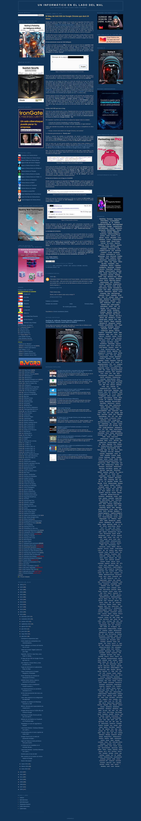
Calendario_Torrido (110, 381)
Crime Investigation (29, 487)
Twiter (116, 729)
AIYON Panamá (25, 319)
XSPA (119, 505)
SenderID (101, 492)
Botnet (120, 368)
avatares (112, 485)
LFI (105, 481)
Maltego (101, 574)
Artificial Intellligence (115, 667)
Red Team (27, 472)
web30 (115, 524)
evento (116, 453)
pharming (120, 658)
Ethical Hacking (28, 351)
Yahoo (109, 396)
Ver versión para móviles (69, 306)
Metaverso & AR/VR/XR (30, 394)
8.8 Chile (23, 297)
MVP (99, 464)
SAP (110, 602)
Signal (119, 604)
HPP (116, 570)
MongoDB (101, 552)
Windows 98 (113, 734)
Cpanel (108, 587)
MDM (100, 531)
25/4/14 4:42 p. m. (56, 287)
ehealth (116, 459)
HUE (113, 624)
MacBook (105, 472)
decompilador (102, 652)
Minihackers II (28, 375)
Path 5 (100, 412)
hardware (111, 278)
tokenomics (108, 291)
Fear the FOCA (24, 329)
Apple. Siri (100, 667)
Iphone (101, 237)
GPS (107, 308)
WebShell (120, 732)
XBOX (120, 397)
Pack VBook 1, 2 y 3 (24, 349)
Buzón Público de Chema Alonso (30, 160)
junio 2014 (24, 631)
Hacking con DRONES (30, 485)
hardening (103, 234)
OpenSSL (111, 472)
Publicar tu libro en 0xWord (25, 290)
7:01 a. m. (70, 263)
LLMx (100, 699)
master (107, 487)
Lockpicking (104, 630)
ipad (101, 286)
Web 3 (115, 732)
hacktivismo (118, 375)
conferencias (117, 226)
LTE (111, 595)
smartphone (102, 351)
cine (114, 364)
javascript (118, 321)
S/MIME (100, 537)
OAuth (108, 436)
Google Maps (109, 515)
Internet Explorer (110, 271)
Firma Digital (117, 399)
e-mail (110, 252)
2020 (21, 599)
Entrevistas (111, 249)
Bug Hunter (28, 370)
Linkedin (100, 390)
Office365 (119, 414)
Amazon (117, 327)
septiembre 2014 (26, 624)
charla (108, 369)
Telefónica (118, 228)
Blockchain (111, 267)
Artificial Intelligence (114, 234)
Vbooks (113, 474)
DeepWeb (107, 455)
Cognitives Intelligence (116, 513)
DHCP (119, 587)
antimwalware (118, 647)
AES (118, 563)
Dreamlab (23, 300)
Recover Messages (107, 517)
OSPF (113, 710)
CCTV (108, 585)
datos (118, 373)
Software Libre (105, 304)
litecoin (118, 561)
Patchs (116, 552)
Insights (106, 691)
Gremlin (116, 515)
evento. (114, 744)
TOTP (111, 366)
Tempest (100, 459)
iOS (113, 250)
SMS (101, 302)
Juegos (100, 289)
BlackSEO (101, 381)
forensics (100, 392)
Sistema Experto (104, 723)
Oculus (99, 712)
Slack (105, 606)
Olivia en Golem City (31, 383)
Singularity (100, 606)
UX (121, 537)
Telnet (112, 729)
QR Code (113, 535)
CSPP (109, 420)
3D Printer (115, 425)
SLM (121, 464)
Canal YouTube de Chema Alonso (30, 197)
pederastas (103, 658)
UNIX (118, 537)
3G (105, 399)
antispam (111, 409)
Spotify (115, 397)
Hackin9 (120, 570)
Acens (105, 565)
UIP (105, 730)
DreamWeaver (117, 677)
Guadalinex (118, 686)
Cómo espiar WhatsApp (63, 408)
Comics (108, 239)
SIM (100, 444)
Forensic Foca (101, 463)
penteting (117, 615)
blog (108, 293)
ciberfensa (117, 649)
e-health (111, 459)
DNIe (100, 427)
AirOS (107, 663)
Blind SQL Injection (115, 280)
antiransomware (104, 438)
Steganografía (103, 518)
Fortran (100, 682)
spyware (116, 468)
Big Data (26, 396)
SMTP (104, 503)
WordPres (107, 738)
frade (99, 747)
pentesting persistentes (112, 658)
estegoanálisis (109, 453)
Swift (119, 641)
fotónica (110, 580)
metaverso (102, 334)
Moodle (114, 533)
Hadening (108, 688)
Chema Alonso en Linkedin (27, 188)
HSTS (110, 502)
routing (100, 583)
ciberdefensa (107, 522)
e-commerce (112, 418)
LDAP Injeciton (119, 697)
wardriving (109, 524)
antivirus (118, 403)
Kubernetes (27, 415)
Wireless (111, 316)
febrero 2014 (25, 766)
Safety (117, 721)
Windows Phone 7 (108, 736)
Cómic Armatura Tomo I (30, 470)
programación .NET (105, 388)
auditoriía (103, 740)
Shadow (114, 604)
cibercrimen (103, 275)
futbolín (120, 747)
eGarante (102, 561)
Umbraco (112, 730)
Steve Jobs (111, 451)
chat (121, 390)
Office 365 (119, 422)
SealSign (118, 457)
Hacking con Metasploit (30, 476)
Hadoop (115, 502)
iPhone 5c (106, 656)
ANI (114, 662)
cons (119, 301)
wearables (115, 660)
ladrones (113, 561)
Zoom (106, 559)
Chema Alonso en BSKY (26, 182)
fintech (110, 745)
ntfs (115, 755)
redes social (108, 762)
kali (106, 317)
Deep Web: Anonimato (30, 506)
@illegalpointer (54, 258)
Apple (108, 241)
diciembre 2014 (25, 616)
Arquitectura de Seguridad (32, 387)
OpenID (99, 714)
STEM (106, 721)
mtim (112, 755)
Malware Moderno (29, 420)
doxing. (106, 742)
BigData (101, 271)
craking (111, 740)
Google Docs (102, 686)
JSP (107, 550)
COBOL (99, 621)
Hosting (99, 572)
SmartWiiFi (106, 725)
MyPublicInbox (24, 800)
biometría (119, 338)
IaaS (119, 626)
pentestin (107, 541)
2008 (21, 784)
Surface (114, 641)
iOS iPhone (114, 751)
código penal (118, 650)
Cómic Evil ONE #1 (29, 465)
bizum (112, 649)
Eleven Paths (116, 241)
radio (107, 334)
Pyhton (109, 576)
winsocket (117, 766)
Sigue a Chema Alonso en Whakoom (31, 168)
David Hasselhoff (111, 448)
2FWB (120, 509)
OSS (117, 710)
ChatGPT (104, 252)
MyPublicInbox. (101, 708)
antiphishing (105, 423)
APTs (121, 563)
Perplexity (119, 381)
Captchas (110, 399)
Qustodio (116, 636)
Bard (105, 392)
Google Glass (101, 570)
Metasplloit (105, 704)
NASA (121, 708)
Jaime (51, 276)
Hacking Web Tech (29, 500)
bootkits (105, 539)
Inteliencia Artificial (117, 691)
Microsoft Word (107, 533)
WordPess (101, 738)
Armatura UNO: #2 (30, 450)
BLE (120, 425)
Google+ (112, 548)
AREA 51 (23, 313)
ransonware (102, 762)
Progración (107, 716)
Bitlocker (119, 526)
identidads (111, 753)
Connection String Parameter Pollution (108, 461)
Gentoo (120, 591)
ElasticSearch (101, 678)
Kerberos (111, 550)
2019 (21, 602)
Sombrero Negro (28, 416)
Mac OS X (119, 316)
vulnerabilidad (114, 583)
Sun (99, 423)
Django (119, 589)
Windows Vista (112, 276)
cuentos (115, 423)
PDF (120, 351)
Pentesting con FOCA (30, 523)
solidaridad (104, 660)
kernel (107, 433)
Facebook (116, 252)
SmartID (114, 492)
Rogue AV (113, 637)
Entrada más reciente (52, 303)
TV (109, 474)
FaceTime (106, 548)
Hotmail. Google (101, 690)
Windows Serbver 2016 (117, 645)
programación (117, 284)
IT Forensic (24, 307)
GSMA (108, 463)
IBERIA (112, 690)
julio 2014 (24, 629)
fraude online (103, 319)
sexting (112, 433)
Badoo (108, 669)
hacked (118, 323)
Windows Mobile (112, 483)
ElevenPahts (117, 470)
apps (118, 349)
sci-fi (110, 425)
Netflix (104, 436)
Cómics (102, 254)
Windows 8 (111, 317)
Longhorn (110, 630)
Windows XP (103, 323)
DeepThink (113, 589)
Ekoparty (23, 303)
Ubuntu (101, 317)
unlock (108, 766)
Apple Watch (111, 565)
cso (113, 522)
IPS (109, 626)
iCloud (114, 539)
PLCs (113, 490)
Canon (103, 621)
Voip (114, 373)
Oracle (102, 314)
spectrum (117, 764)
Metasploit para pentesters (33, 543)
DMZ (116, 479)
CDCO (102, 528)
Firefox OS (119, 680)
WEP (103, 645)
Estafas (119, 256)
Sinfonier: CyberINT (29, 502)
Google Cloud (116, 420)
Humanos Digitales (112, 442)
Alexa (118, 379)
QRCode (117, 600)
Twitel (120, 392)
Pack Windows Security (25, 338)
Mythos (105, 598)
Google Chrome (77, 265)
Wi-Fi (115, 505)
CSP (100, 673)
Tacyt (120, 334)
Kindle (106, 697)
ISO (118, 690)
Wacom (103, 732)
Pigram (101, 554)
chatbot (117, 362)
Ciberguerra (28, 385)
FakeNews (113, 360)
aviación (110, 610)
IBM (104, 384)
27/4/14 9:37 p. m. (56, 297)
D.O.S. (110, 440)
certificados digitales (116, 431)
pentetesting (102, 758)
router (121, 582)
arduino (101, 405)
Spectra (119, 245)
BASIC (100, 511)
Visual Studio (109, 466)
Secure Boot (103, 604)
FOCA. (109, 680)
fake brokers (109, 654)
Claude (107, 360)
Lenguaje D (105, 699)
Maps (116, 550)
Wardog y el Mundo (29, 536)
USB (112, 412)
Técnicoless (108, 332)
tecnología (100, 435)
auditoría (59, 265)
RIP (110, 717)
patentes (105, 498)
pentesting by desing (116, 541)
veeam (112, 766)
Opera (120, 450)
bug (110, 261)
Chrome (65, 265)
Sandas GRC (102, 555)
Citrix (115, 325)
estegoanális (103, 654)
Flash (108, 623)
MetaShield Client (112, 531)
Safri (121, 721)
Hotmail (100, 397)
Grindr (113, 686)
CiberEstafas (27, 418)
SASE (104, 719)
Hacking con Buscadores (30, 562)
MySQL (109, 310)
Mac (104, 369)
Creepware (113, 587)
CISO (105, 435)
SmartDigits (118, 723)
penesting (100, 757)
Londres (105, 701)
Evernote (104, 623)
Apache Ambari (113, 663)
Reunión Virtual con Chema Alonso (30, 158)
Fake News (110, 342)
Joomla (101, 401)
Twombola (100, 730)
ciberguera (106, 611)
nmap (100, 498)
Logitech (100, 701)
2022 (21, 594)
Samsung (109, 503)
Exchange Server (103, 394)
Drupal (99, 515)
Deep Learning (112, 273)
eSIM (120, 652)
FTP (120, 461)
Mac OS (104, 703)
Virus (114, 444)
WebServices (107, 608)
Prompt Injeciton (114, 716)
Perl (121, 552)
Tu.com (114, 394)
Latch (108, 235)
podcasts (101, 295)
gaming (111, 330)
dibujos (119, 355)
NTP (110, 598)
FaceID (118, 528)
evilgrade (115, 613)
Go (103, 515)
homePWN (101, 656)
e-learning (104, 613)
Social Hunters (28, 413)
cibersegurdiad (108, 650)
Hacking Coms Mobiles (30, 556)
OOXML (116, 342)
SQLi (107, 386)
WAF (118, 474)
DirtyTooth (104, 414)
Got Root (26, 498)
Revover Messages (117, 717)
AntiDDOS (111, 477)
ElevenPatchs (108, 678)
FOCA (107, 245)
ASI (100, 663)
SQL (101, 578)
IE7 (102, 481)
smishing (107, 764)
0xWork (99, 662)
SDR (120, 576)
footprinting (101, 368)
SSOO (118, 639)
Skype (111, 429)
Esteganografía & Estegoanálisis (33, 521)
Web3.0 (106, 557)
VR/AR (104, 383)
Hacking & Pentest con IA (32, 379)
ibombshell (101, 487)
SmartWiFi (115, 392)
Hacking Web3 (28, 400)
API (108, 383)
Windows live (112, 520)
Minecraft (115, 704)
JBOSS (100, 595)
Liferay (110, 699)
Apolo (111, 619)
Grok (106, 570)
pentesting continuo (103, 509)
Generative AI (117, 288)
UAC (113, 338)
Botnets (109, 351)
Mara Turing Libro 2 (29, 426)
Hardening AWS (28, 402)
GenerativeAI (112, 260)
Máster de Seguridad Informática (64, 25)
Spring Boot (27, 459)
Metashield (108, 401)
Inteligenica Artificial (112, 693)
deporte (109, 507)
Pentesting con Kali (30, 345)
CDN (112, 585)
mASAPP (102, 541)
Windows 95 (110, 578)
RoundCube (102, 639)
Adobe (105, 477)
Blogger (117, 412)
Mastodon (110, 481)
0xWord (22, 797)
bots (115, 355)
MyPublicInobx (118, 632)
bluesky (107, 740)
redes (107, 258)
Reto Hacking (114, 247)
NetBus (100, 710)
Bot (100, 500)
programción (111, 760)
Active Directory (111, 379)
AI (109, 222)
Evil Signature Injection (117, 678)
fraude (105, 273)
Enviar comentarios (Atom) (61, 311)
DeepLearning (116, 377)
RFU (103, 717)
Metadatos (103, 249)
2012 (21, 774)
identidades (105, 753)
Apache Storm (106, 665)
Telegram (116, 329)
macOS (102, 377)
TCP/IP (105, 483)
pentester (108, 371)
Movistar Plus (106, 362)
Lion (100, 490)
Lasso (111, 572)
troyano (114, 388)
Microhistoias (111, 632)
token (108, 345)
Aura (107, 256)
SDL (108, 639)
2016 (21, 609)
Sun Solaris (102, 431)
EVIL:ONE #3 (28, 435)
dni (119, 578)
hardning (120, 749)
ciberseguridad (117, 224)
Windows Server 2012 (30, 545)
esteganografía (104, 356)
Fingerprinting (116, 239)
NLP (103, 634)
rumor (114, 762)
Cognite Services (107, 567)
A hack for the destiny (30, 483)
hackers (113, 235)
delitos (99, 524)
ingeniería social (103, 425)
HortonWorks (118, 624)
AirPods (105, 526)
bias (116, 416)
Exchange (105, 591)
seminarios (113, 543)
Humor (119, 230)
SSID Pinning (101, 721)
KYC (99, 697)
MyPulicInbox (115, 708)
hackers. (104, 749)
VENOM (120, 730)
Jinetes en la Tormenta (30, 429)
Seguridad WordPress (30, 497)
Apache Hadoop (111, 526)
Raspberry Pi (27, 437)
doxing (101, 418)
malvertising (100, 563)
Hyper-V (110, 593)
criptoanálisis (101, 433)
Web (112, 732)
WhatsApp (101, 256)
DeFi (121, 440)
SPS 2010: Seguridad (29, 567)
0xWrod (104, 662)
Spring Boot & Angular (30, 467)
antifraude (111, 559)
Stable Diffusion (118, 503)
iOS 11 (105, 751)
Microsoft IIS (118, 574)
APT (112, 340)
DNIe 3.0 (119, 546)
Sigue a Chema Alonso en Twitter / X (31, 177)
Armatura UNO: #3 (30, 448)
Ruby (104, 412)
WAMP (99, 732)
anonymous (101, 496)
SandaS (110, 537)
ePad (110, 742)
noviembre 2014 (26, 619)
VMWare (101, 608)
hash (114, 580)
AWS (101, 477)
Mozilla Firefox (108, 390)
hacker (114, 396)
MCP (114, 595)
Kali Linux (118, 345)
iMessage (118, 507)
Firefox (107, 295)
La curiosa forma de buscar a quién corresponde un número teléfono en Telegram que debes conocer (73, 389)
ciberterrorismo (117, 466)
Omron (104, 712)
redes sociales (115, 304)
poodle (113, 758)
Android (102, 241)
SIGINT (112, 719)
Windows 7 (117, 282)
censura (101, 522)
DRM (114, 621)
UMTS (101, 520)
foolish (120, 423)
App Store (102, 470)
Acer (104, 663)
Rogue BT (118, 637)
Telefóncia (107, 729)
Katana (102, 697)
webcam (112, 384)
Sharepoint (101, 466)
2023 (21, 592)
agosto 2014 (25, 626)
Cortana (108, 546)
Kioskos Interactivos (116, 529)
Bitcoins (101, 291)
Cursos (103, 232)
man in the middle (105, 615)
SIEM (108, 719)
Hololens (119, 688)
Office (116, 334)
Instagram (119, 364)
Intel (121, 463)
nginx (99, 582)
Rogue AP (119, 535)
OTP (103, 429)
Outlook (113, 457)
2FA (111, 282)
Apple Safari (109, 470)
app (110, 423)
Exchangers (100, 680)
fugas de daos (115, 747)
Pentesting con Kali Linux (31, 528)
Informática (101, 691)
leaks (120, 459)
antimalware (103, 306)
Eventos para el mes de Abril (29, 754)
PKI (116, 472)
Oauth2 (113, 422)
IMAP (101, 626)
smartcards (100, 617)
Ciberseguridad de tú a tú (31, 409)
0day (54, 265)
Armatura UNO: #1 (30, 452)
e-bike (99, 613)
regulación (107, 563)
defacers (120, 611)
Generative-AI (110, 254)
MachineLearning (117, 630)
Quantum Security (30, 374)
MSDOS (100, 472)
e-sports (109, 476)
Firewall (111, 356)
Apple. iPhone (106, 667)
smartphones (106, 583)
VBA (116, 730)
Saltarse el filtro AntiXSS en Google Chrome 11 (79, 146)
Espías (99, 591)
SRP (120, 719)
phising (99, 660)
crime (115, 578)
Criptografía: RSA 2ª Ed (30, 532)
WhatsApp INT (28, 405)
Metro (110, 704)
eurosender (109, 744)
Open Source (103, 288)
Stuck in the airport (26, 761)
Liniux (120, 699)
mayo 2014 (24, 634)
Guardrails (111, 570)
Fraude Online (27, 560)
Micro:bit (101, 598)
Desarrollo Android (29, 534)
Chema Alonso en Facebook (29, 185)
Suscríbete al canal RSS (28, 191)
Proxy (102, 349)
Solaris (120, 725)
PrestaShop (114, 554)
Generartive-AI (118, 682)
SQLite (104, 444)
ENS (109, 410)
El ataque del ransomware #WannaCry (68, 398)
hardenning (115, 749)
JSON (107, 572)
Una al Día (26, 564)
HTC (104, 688)
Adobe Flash (118, 498)
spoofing (109, 312)
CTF (106, 528)
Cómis (116, 675)
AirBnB (120, 583)
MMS (100, 703)
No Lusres (105, 710)
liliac (99, 658)
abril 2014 (24, 636)
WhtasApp (108, 734)
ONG (119, 442)
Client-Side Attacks (29, 482)
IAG (104, 550)
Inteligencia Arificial (102, 628)
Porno (99, 517)
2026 (21, 584)
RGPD (107, 717)
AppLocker (113, 665)
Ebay (100, 623)
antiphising (103, 649)
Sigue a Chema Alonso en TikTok (30, 165)
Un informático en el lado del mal (70, 5)
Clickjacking (111, 479)
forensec (120, 745)
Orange (100, 576)
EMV (106, 569)
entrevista (102, 453)
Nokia (106, 634)
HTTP (110, 329)
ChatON (114, 673)
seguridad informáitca (104, 543)
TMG (100, 729)
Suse (109, 606)
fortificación (107, 302)
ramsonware (118, 760)
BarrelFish (113, 669)
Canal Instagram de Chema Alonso (30, 199)
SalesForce (118, 602)
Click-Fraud (118, 500)
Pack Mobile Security (24, 336)
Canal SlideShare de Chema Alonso (31, 194)
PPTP (100, 503)
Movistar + (113, 301)
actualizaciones (117, 608)
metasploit (111, 263)
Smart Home (114, 436)
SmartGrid (100, 725)
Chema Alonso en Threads (27, 171)
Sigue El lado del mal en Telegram (29, 162)
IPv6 (105, 289)
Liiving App (115, 699)
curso (101, 373)
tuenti (106, 405)
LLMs (118, 249)
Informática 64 (116, 407)
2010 (21, 779)
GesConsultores (109, 684)
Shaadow (109, 604)
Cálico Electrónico (25, 332)
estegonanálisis (103, 580)
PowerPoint (110, 600)
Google (109, 226)
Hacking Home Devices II (32, 381)
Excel (112, 345)
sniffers (118, 409)
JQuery (104, 695)
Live (121, 572)
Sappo (120, 517)
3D (120, 453)
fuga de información (116, 369)
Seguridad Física (117, 289)
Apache (115, 291)
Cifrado (120, 276)
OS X (116, 450)
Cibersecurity (102, 546)
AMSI (114, 617)
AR (117, 662)
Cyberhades (23, 808)
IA (112, 222)
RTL (121, 600)
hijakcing (101, 751)
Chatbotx (119, 673)
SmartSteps (102, 641)
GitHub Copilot (115, 463)
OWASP (81, 91)
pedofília (119, 755)
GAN (114, 435)
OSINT (26, 439)
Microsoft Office (116, 401)
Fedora (115, 591)
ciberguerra (111, 323)
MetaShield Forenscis (105, 596)
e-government (114, 652)
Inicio (71, 303)
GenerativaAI (102, 684)
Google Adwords (117, 684)
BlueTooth (104, 329)
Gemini (118, 302)
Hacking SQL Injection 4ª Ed (32, 552)
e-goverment (117, 366)
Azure (115, 353)
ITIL (121, 690)
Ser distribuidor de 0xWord (25, 325)
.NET (115, 306)
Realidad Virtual (110, 464)
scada (119, 418)
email (120, 496)
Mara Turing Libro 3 (29, 424)
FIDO (106, 680)
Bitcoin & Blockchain (29, 491)
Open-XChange (118, 712)
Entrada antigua (89, 303)
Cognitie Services (105, 675)
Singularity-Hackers (25, 804)
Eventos (110, 219)
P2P (109, 392)
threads (109, 660)
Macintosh (119, 595)
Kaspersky (106, 595)
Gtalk (101, 593)
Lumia (109, 701)
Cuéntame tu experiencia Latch (29, 638)
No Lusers (110, 243)
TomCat (108, 643)
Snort (111, 725)
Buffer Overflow (106, 500)
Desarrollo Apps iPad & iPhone (32, 549)
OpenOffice (103, 403)
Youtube (101, 284)
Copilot (110, 528)
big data (104, 263)
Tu (117, 643)
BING (109, 289)
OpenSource (110, 403)
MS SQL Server (103, 366)
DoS (120, 479)
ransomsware (115, 582)
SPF (113, 416)
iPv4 (115, 319)
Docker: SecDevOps (29, 474)
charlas (109, 232)
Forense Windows (28, 573)
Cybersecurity (117, 405)
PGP (121, 410)
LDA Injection (112, 697)
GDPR (110, 414)
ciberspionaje (109, 496)
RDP (107, 429)
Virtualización (109, 505)
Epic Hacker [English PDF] (31, 517)
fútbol (113, 507)
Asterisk (115, 619)
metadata (102, 312)
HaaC (117, 489)
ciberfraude (101, 650)
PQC (117, 490)
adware (118, 358)
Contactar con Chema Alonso (29, 155)
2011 (21, 777)
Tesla (114, 537)
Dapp (100, 589)
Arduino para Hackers (30, 461)
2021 (21, 597)
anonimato (109, 353)
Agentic (113, 383)
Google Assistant (103, 624)
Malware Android (28, 504)
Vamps (101, 557)
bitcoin (106, 280)
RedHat (117, 464)
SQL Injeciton (113, 639)
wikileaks (118, 384)
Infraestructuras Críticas (30, 495)
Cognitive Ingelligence (103, 513)
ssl (120, 347)
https (120, 332)
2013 (21, 772)
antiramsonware (117, 738)
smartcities (111, 498)
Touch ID (113, 643)
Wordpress (116, 310)
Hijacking (114, 351)
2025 (21, 587)
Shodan (102, 308)
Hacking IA (28, 372)
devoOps (108, 652)
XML (116, 557)
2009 (21, 782)
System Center (115, 606)
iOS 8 (109, 751)
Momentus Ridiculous (104, 422)
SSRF (119, 554)
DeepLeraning (109, 677)
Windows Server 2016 (30, 355)
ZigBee (111, 738)
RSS (107, 384)
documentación (103, 375)
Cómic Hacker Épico (29, 511)
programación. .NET (103, 760)
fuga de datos (116, 299)
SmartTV (106, 321)
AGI (108, 662)
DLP (104, 489)
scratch (111, 509)
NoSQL (108, 535)
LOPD (99, 369)
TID (114, 358)
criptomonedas (104, 282)
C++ (109, 671)
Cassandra (108, 673)
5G (121, 524)
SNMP (105, 537)
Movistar (111, 275)
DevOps (108, 407)
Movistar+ (108, 358)
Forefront (113, 455)
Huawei (107, 690)
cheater (120, 610)
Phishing (117, 275)
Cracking (113, 308)
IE (119, 593)
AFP (110, 617)
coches (105, 459)
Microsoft (113, 256)
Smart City (107, 492)
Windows (102, 239)
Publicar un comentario (52, 301)
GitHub (119, 396)
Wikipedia (111, 557)
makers (107, 368)
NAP (100, 634)
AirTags (118, 617)
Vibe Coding (102, 505)
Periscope (102, 716)
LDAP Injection (103, 347)
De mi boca (102, 677)
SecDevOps (103, 451)
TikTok (107, 431)
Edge (105, 450)
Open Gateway (108, 397)
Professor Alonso (24, 331)
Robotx (100, 719)
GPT (113, 302)
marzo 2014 (24, 764)
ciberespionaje (115, 293)
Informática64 (104, 409)
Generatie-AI (119, 623)
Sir (99, 723)
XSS (59, 267)
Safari (105, 474)
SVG (110, 721)
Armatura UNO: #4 (30, 446)
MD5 (117, 701)
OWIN (120, 710)
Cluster (26, 508)
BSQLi (106, 440)
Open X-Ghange (110, 712)
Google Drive (118, 569)
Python (102, 258)
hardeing (109, 749)
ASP (100, 526)
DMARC (114, 546)
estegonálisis (102, 744)
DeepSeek (119, 371)
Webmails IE (101, 734)
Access (101, 565)
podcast (111, 297)
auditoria (108, 649)
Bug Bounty (27, 431)
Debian (103, 407)
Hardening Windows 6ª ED (30, 558)
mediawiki (107, 755)
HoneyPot (107, 529)
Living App (103, 327)
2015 (21, 612)
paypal (104, 524)
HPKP (109, 624)
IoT (107, 297)
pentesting (104, 222)
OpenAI (111, 319)
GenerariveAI (111, 682)
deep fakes (102, 468)
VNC (99, 645)
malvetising (101, 755)
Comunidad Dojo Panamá (28, 316)
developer (111, 327)
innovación (117, 269)
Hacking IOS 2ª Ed (29, 526)
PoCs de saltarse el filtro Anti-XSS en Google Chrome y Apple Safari (71, 147)
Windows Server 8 (117, 736)
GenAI (107, 237)
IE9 (109, 450)
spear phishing (118, 433)
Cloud (101, 321)
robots (116, 347)
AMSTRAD (103, 420)
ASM (114, 487)
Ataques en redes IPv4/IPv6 (31, 550)
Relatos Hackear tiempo (30, 422)
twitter (106, 261)
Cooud (112, 675)
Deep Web (119, 383)
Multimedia (107, 457)
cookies (116, 496)
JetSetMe (120, 695)
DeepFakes (108, 284)
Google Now (108, 686)
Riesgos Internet (28, 469)
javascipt (119, 580)
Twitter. (120, 729)
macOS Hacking (28, 489)
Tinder (119, 518)
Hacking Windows (29, 480)
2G (119, 524)
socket (112, 764)
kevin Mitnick (109, 468)
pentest (102, 235)
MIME (120, 701)
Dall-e (117, 621)
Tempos (112, 245)
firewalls (108, 561)
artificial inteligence (102, 610)
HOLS (105, 593)
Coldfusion (101, 569)
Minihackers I (28, 377)
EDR (114, 528)
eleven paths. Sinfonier (117, 742)
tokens (109, 286)
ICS (121, 489)
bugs (105, 276)
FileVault (114, 680)
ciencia (110, 539)
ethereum (111, 375)
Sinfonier (112, 386)
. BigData (120, 660)
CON (114, 286)
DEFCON (116, 440)
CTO (118, 544)
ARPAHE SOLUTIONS (27, 322)
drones (106, 418)
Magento (105, 531)
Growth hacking (118, 548)
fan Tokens (102, 340)
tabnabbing (103, 766)
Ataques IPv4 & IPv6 (29, 353)
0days (116, 509)
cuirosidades (100, 742)
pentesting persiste (118, 757)
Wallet (105, 520)
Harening (114, 688)
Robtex (106, 602)
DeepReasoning (104, 502)
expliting (106, 745)
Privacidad (102, 226)
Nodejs (106, 552)
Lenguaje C (116, 572)
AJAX (111, 662)
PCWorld (101, 325)
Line (100, 630)
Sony (114, 555)
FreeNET (113, 623)
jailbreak (103, 310)
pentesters (108, 377)
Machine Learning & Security (32, 463)
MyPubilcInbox (102, 535)
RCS (120, 636)
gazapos (99, 749)
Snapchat (109, 555)
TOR (111, 355)
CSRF (110, 435)
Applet (116, 565)
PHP (118, 308)
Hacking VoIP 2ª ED (29, 537)
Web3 (120, 261)
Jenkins (114, 695)
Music (103, 490)
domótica (118, 485)
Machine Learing (110, 703)
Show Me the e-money (30, 441)
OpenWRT (111, 714)
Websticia (117, 451)
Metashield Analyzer (115, 596)
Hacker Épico (27, 541)
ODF (110, 364)
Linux (119, 237)
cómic (106, 373)
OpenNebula (105, 714)
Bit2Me (120, 353)
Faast (120, 325)
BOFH (104, 511)
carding (118, 520)
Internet (103, 243)
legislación (101, 371)
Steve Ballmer (112, 727)
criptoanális (117, 740)
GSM (118, 388)
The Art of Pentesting (29, 392)
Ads (120, 468)
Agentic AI (103, 448)
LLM (118, 235)
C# (120, 565)
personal (118, 250)
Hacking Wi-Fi (28, 433)
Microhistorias (28, 539)
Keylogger (120, 628)
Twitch (120, 643)
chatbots (112, 438)
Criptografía (103, 265)
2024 (21, 589)
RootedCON (115, 576)
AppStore (119, 543)
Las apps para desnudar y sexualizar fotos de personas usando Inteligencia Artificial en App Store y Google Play (74, 371)
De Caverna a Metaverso (31, 407)
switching (113, 563)
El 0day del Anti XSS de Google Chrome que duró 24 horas (67, 17)
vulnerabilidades (51, 267)
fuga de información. (106, 747)
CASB (112, 671)
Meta (112, 450)
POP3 (120, 598)
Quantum (111, 347)
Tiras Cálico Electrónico (31, 456)
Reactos (101, 602)
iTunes (100, 753)
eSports (110, 613)
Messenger (119, 435)
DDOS (102, 455)
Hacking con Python (29, 513)
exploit (110, 288)
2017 (21, 607)
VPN (110, 373)
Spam (115, 261)
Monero (120, 550)
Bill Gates (110, 511)
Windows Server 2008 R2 (104, 647)
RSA (109, 416)
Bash (106, 544)
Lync (113, 701)
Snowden (116, 725)
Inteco (111, 691)
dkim (120, 416)
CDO (113, 371)
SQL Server (116, 314)
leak (119, 319)
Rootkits (116, 481)
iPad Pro (119, 751)
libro (99, 297)
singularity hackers (103, 364)
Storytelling (27, 403)
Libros (112, 228)
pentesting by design (108, 757)
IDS (99, 481)
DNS (103, 297)
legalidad (100, 360)
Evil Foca (101, 355)
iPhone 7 (112, 656)
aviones (115, 610)
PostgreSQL (107, 554)
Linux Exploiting (28, 524)
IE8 (103, 572)
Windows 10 (107, 299)
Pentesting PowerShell (30, 509)
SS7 (113, 602)
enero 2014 (24, 769)
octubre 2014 (25, 621)
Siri (117, 386)
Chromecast (109, 621)
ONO (110, 710)
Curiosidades (114, 221)
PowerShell (109, 269)
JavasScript (109, 695)
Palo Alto (100, 600)
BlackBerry (117, 511)
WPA (105, 578)
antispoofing (102, 507)
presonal (118, 758)
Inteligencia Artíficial (102, 693)
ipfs (121, 656)
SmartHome (103, 343)
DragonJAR (24, 294)
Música (111, 265)
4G (111, 487)
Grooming (102, 529)
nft (121, 362)
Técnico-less (107, 338)
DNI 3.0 (120, 675)
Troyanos (101, 332)
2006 (21, 789)
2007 (21, 787)
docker (116, 332)
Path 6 (105, 576)
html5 (113, 476)
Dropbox (108, 489)
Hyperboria (115, 593)
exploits (114, 336)
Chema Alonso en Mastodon (27, 180)
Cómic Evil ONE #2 (30, 457)
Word (113, 647)
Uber (121, 606)
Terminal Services (110, 349)
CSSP (104, 673)
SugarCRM (118, 727)
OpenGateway (103, 416)
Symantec (100, 643)
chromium (100, 611)
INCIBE (105, 626)
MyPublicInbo (109, 706)
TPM (103, 729)
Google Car (111, 569)
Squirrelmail (109, 641)
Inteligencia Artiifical (112, 628)
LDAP (108, 340)
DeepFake (100, 548)
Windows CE (108, 645)
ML (110, 394)
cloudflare (108, 336)
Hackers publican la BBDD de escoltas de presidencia (72, 455)
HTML (103, 386)
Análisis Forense (28, 478)
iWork (119, 539)
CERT (116, 671)
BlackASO (103, 585)
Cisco (112, 500)
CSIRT (120, 671)
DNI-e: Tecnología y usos (30, 565)
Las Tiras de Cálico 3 (30, 390)
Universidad (105, 247)
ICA (120, 502)
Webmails (116, 390)
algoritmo (106, 485)
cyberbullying (102, 476)
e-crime (118, 317)
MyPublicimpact (24, 802)
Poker (105, 600)
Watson (108, 732)
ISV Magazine (114, 626)
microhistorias (109, 325)
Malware (116, 232)
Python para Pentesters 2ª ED (32, 515)
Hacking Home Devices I (31, 389)
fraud (115, 654)
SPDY (116, 719)
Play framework (102, 636)
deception (117, 559)
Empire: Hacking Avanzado (31, 454)
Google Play (116, 312)
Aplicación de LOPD (28, 571)
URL (108, 730)
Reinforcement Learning (104, 637)
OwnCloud (117, 714)
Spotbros (106, 727)
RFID (103, 464)
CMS (70, 265)
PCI (116, 598)
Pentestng (119, 634)
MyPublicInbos (116, 706)
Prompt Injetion (110, 636)
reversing (102, 379)
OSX (113, 598)
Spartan (101, 727)
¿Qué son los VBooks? (25, 344)
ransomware (114, 368)
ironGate (116, 753)
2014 (21, 614)
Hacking (85, 265)
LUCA (118, 254)
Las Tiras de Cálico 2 (30, 411)
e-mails (101, 399)
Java (111, 334)
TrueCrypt (118, 555)
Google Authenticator (108, 427)
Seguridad (109, 444)
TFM (105, 643)
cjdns (113, 650)
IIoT (115, 690)
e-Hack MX (24, 310)
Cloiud (99, 675)
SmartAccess (112, 723)
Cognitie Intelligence (117, 567)
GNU (113, 489)
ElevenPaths (111, 230)
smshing (106, 617)
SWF (114, 721)
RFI (121, 490)
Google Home (102, 442)
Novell (120, 515)
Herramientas (104, 278)
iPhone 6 (120, 613)
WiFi (120, 273)
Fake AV (111, 591)
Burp (120, 619)
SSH (108, 412)
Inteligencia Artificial (104, 224)
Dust (100, 384)
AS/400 (120, 662)
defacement (118, 522)
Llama (107, 355)
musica (112, 615)
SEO (99, 383)
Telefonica (113, 518)
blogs (116, 297)
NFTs (112, 362)
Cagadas (100, 567)
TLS (109, 518)
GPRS (111, 306)
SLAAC (115, 517)
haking (118, 654)
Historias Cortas (28, 398)
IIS (119, 306)
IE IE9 (119, 286)
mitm (117, 263)
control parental (118, 446)
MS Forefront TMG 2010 (30, 569)
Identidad (113, 237)
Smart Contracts (118, 429)
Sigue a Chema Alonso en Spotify (30, 174)
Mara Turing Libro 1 (29, 428)
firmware (115, 745)
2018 (21, 604)
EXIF (121, 621)
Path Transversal (112, 634)
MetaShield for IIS (103, 632)
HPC (101, 688)
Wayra (112, 321)
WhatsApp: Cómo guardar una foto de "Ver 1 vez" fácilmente (74, 380)
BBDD (102, 544)
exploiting (114, 295)
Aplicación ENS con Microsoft (32, 554)
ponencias (109, 758)
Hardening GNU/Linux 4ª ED (32, 530)
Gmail (119, 295)
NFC (114, 414)
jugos (120, 753)
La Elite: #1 (28, 442)
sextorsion (119, 476)
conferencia (104, 330)
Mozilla (118, 533)
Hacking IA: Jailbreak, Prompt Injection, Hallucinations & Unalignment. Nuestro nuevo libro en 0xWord (65, 321)
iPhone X (117, 656)
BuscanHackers (112, 544)
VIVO (101, 539)
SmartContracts (103, 316)
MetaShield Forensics (109, 574)
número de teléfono (106, 582)
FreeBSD (105, 682)
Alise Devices (106, 619)
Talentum (101, 336)
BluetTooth (105, 671)
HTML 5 (100, 550)
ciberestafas (111, 343)
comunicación (113, 611)
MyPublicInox (108, 708)
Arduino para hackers (30, 347)
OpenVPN (111, 552)
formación (102, 230)
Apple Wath (119, 665)
